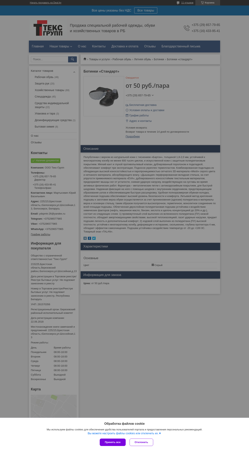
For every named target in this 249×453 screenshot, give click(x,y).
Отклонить (141, 442)
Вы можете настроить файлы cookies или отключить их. (123, 433)
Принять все (113, 442)
